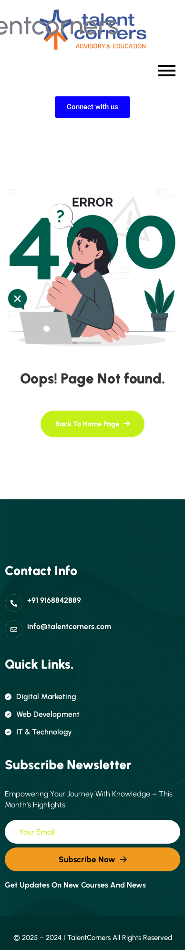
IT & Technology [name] (38, 731)
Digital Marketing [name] (40, 696)
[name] (92, 424)
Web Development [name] (42, 714)
